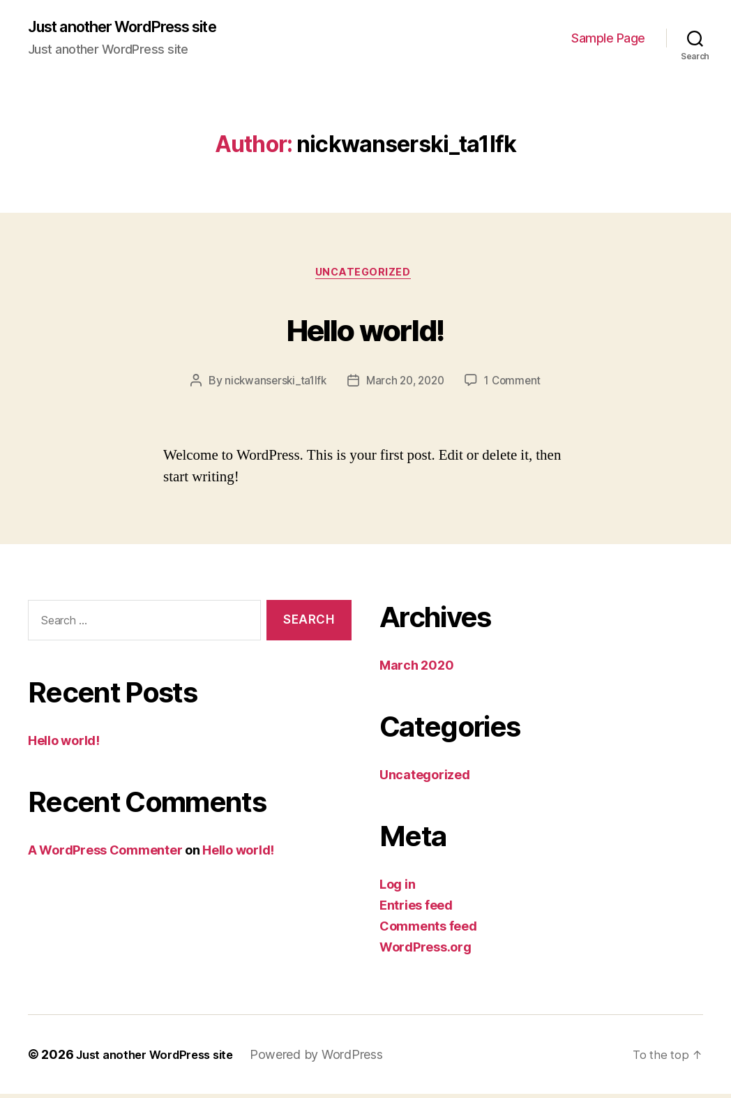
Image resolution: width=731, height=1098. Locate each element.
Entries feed (416, 909)
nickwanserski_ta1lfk (271, 385)
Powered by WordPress (331, 1058)
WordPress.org (425, 951)
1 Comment (517, 385)
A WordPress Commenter (105, 855)
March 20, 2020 (405, 385)
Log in (397, 888)
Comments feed (428, 930)
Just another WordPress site (136, 28)
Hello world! (365, 329)
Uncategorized (365, 276)
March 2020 (416, 669)
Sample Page (608, 38)
